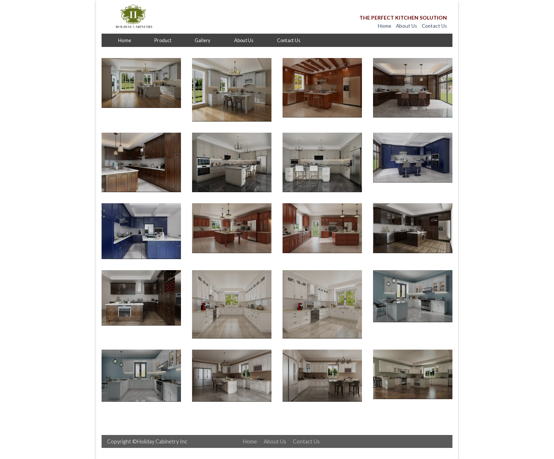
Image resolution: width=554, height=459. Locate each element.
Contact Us (434, 26)
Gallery (203, 40)
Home (384, 26)
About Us (406, 26)
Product (162, 40)
